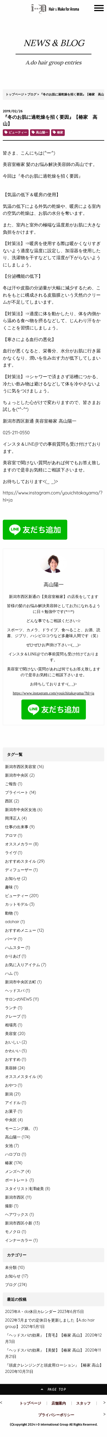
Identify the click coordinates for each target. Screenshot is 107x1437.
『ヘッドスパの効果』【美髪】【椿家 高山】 (44, 1350)
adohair (15, 921)
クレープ (15, 1016)
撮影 (11, 1205)
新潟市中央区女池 (23, 809)
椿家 (60, 132)
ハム (11, 973)
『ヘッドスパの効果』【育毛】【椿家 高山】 (44, 1335)
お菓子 (13, 1111)
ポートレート (19, 1180)
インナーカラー (21, 1240)
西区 (12, 801)
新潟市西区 (18, 1197)
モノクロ (15, 1231)
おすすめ (15, 1059)
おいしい (16, 1042)
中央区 (14, 1119)
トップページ (15, 94)
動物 (11, 913)
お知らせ (16, 878)
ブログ (31, 94)
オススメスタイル (23, 1076)
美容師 (15, 1067)
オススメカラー (21, 844)
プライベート (20, 792)
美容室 (15, 1033)
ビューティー (18, 132)
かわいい (16, 1050)
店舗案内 (58, 1403)
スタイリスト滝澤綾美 (27, 1188)
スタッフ (83, 1403)
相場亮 (13, 1024)
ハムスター (17, 947)
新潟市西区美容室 (24, 766)
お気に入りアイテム (25, 964)
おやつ (13, 1085)
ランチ (13, 1007)
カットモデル (19, 904)
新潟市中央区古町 (23, 981)
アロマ (13, 835)
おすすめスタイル (25, 861)
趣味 (11, 887)
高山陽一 (42, 132)
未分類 (11, 1267)
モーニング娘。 (21, 1128)
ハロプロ (15, 1154)
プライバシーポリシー (56, 1415)
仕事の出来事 (20, 826)
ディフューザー (21, 869)
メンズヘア (18, 1171)
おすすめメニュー (24, 930)
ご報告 (13, 783)
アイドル (15, 1102)
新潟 (13, 1094)
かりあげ (15, 956)
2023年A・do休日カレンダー (30, 1311)
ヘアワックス (19, 1214)
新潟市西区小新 (22, 1223)
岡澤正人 (16, 818)
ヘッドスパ (17, 990)
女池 (12, 1145)
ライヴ (13, 852)
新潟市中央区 (20, 775)
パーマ (13, 938)
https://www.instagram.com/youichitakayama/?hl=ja (53, 693)
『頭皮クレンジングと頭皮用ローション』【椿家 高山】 (54, 1365)
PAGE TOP (53, 1389)
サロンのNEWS (22, 999)
